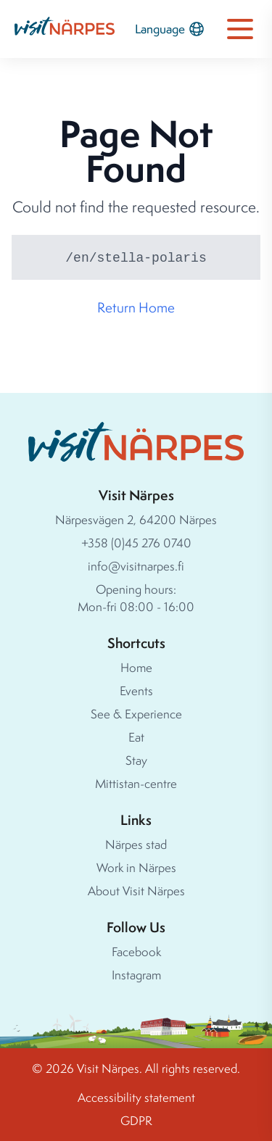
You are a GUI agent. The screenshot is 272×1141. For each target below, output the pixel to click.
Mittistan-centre (136, 783)
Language (170, 29)
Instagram (136, 974)
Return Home (136, 307)
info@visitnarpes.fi (136, 565)
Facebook (136, 951)
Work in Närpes (136, 867)
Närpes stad (136, 844)
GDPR (136, 1120)
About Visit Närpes (136, 890)
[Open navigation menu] (240, 29)
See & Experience (136, 713)
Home (136, 667)
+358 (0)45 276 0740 (136, 542)
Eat (136, 737)
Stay (136, 760)
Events (136, 690)
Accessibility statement (136, 1097)
